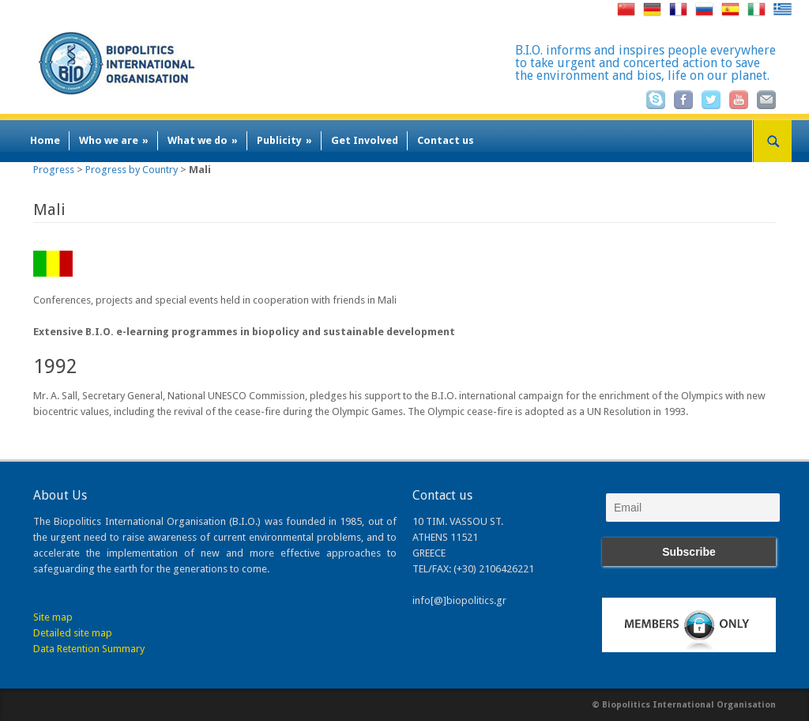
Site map (53, 617)
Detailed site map (72, 633)
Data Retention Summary (89, 649)
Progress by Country (131, 170)
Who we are (114, 140)
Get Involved (364, 140)
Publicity (284, 140)
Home (45, 140)
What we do (202, 140)
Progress (53, 170)
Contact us (445, 140)
